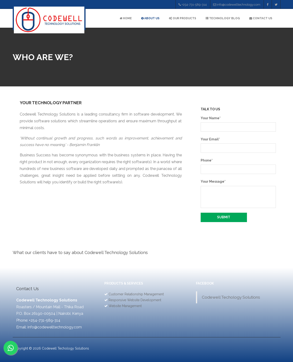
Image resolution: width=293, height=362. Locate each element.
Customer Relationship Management (136, 294)
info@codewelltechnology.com (236, 4)
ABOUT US (150, 18)
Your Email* (210, 139)
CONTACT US (260, 18)
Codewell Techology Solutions (231, 297)
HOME (126, 18)
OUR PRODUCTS (182, 18)
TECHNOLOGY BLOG (223, 18)
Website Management (125, 306)
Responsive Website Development (135, 300)
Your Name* (211, 118)
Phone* (207, 160)
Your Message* (213, 181)
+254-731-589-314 (193, 4)
